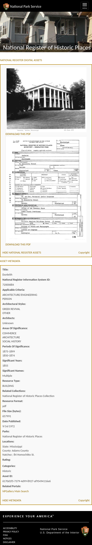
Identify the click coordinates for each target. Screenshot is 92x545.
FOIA (5, 535)
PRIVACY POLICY (11, 531)
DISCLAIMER (9, 542)
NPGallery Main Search (15, 491)
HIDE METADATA (11, 500)
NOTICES (7, 538)
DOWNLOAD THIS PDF (18, 134)
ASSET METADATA (10, 261)
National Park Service (54, 529)
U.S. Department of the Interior (59, 532)
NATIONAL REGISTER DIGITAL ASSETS (21, 60)
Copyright (84, 252)
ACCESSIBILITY (10, 528)
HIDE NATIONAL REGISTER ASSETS (21, 252)
